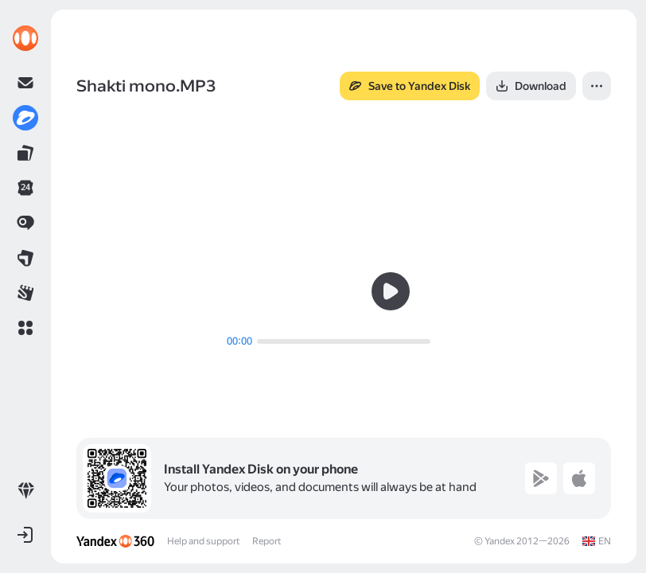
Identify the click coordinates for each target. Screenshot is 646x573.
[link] (25, 38)
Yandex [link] (499, 541)
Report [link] (266, 541)
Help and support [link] (203, 541)
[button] (25, 328)
